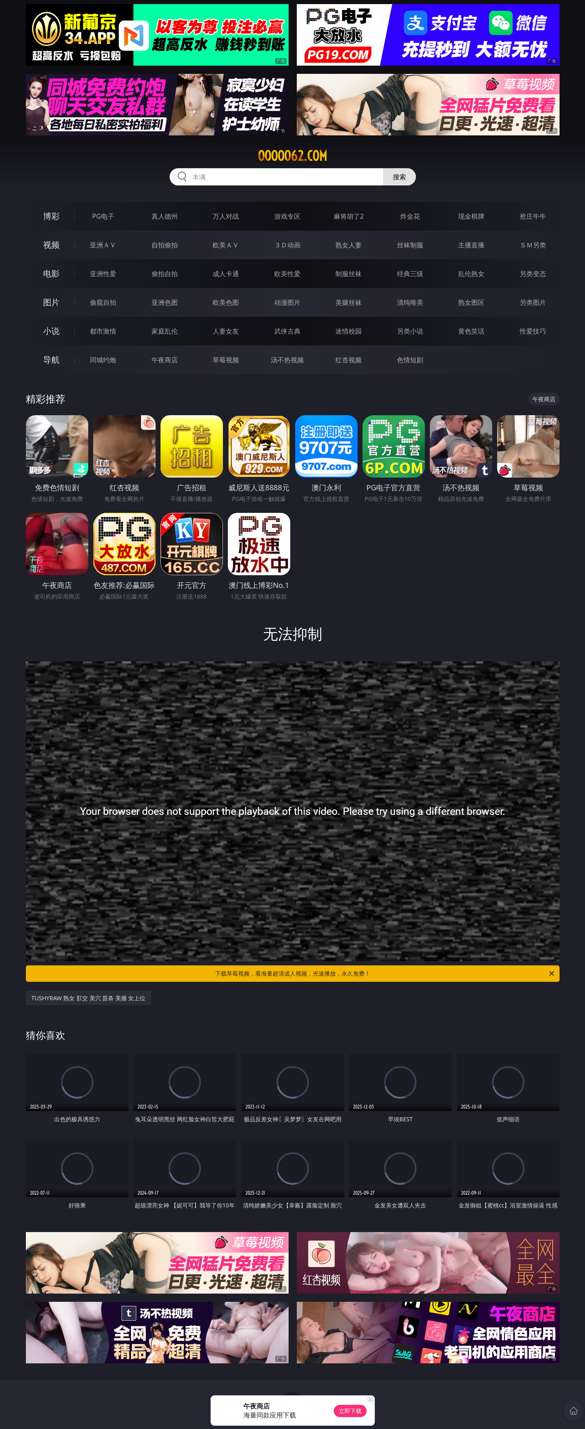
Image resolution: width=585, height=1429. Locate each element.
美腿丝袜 (348, 302)
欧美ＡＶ (226, 244)
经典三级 (410, 273)
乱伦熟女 (471, 273)
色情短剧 (410, 359)
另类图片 (533, 302)
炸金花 (410, 216)
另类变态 (533, 273)
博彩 (51, 216)
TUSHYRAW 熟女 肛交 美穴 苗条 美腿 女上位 (89, 998)
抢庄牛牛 (533, 216)
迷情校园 (348, 331)
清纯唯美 (410, 302)
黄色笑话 (471, 331)
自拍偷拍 (164, 244)
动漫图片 (287, 302)
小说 (51, 330)
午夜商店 (164, 359)
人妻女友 (226, 331)
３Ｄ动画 (287, 244)
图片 (51, 302)
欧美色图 (226, 302)
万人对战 (226, 216)
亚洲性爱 (103, 273)
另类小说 (410, 331)
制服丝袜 (348, 273)
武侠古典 (287, 331)
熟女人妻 (348, 244)
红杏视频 (348, 359)
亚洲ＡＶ (103, 244)
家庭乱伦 (164, 331)
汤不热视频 (287, 359)
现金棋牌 (471, 216)
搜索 (399, 176)
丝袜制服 (410, 244)
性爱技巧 (533, 331)
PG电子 (103, 216)
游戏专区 (287, 216)
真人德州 (164, 216)
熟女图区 (471, 302)
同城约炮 (103, 359)
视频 (51, 244)
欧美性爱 (287, 273)
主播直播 (471, 244)
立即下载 (350, 1411)
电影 (51, 273)
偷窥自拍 (103, 302)
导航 (51, 359)
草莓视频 (226, 359)
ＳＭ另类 (533, 244)
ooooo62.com (292, 156)
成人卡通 (226, 273)
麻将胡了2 (349, 216)
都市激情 (103, 331)
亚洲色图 (164, 302)
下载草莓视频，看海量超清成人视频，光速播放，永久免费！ (385, 974)
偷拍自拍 (164, 273)
